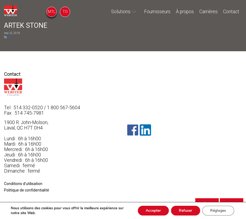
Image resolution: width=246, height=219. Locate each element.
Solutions (121, 11)
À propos (185, 11)
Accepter (152, 210)
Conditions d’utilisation (23, 184)
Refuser (185, 210)
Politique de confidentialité (26, 190)
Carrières (208, 11)
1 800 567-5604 (63, 107)
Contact (231, 11)
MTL (52, 11)
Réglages (218, 210)
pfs (10, 37)
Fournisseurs (157, 11)
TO (65, 11)
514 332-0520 (28, 107)
